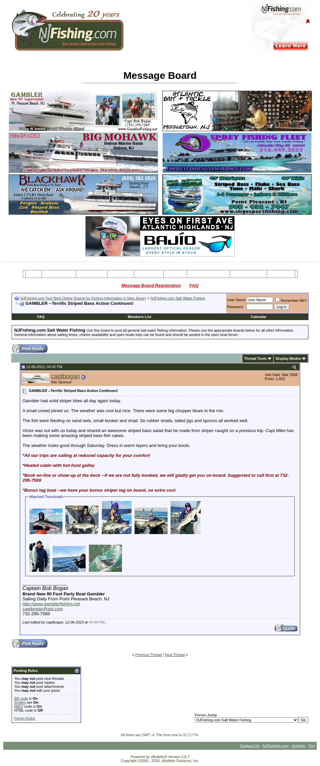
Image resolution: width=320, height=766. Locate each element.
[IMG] (18, 706)
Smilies (20, 702)
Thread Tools (255, 358)
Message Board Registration (151, 285)
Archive (298, 746)
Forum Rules (24, 718)
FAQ (193, 285)
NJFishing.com (275, 746)
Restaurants (280, 274)
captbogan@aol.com (42, 608)
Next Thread (175, 655)
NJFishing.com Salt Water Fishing (177, 298)
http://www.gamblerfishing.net (51, 603)
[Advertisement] (91, 308)
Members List (139, 317)
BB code (21, 698)
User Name (236, 300)
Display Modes (288, 358)
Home (33, 274)
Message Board (59, 274)
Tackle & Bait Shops (208, 274)
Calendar (258, 317)
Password (235, 307)
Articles (175, 274)
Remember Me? (291, 300)
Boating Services (248, 274)
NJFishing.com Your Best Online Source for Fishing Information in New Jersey (83, 298)
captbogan (65, 376)
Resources (149, 274)
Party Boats (121, 274)
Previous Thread (148, 655)
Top (311, 746)
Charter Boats (91, 274)
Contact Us (249, 746)
